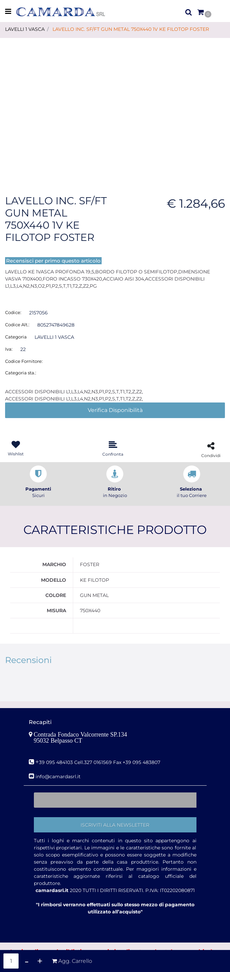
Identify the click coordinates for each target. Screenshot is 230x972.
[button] (115, 107)
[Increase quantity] (40, 961)
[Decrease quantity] (26, 961)
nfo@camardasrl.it (59, 776)
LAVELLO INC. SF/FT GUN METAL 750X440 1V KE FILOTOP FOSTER (131, 29)
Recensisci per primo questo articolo (53, 260)
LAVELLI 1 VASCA (25, 29)
